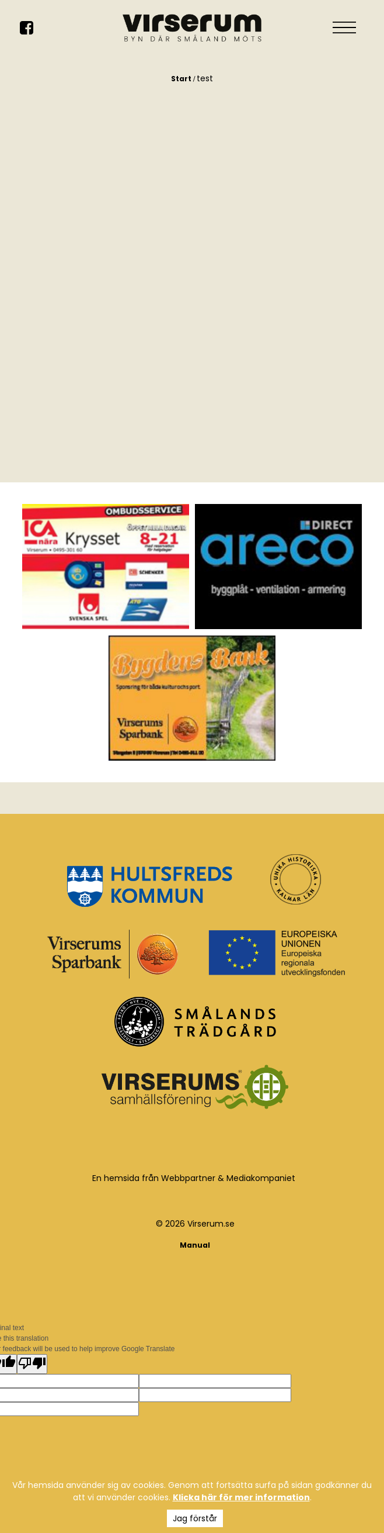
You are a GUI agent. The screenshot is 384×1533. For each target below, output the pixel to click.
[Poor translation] (32, 1364)
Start (181, 79)
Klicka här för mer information (241, 1497)
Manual (195, 1245)
